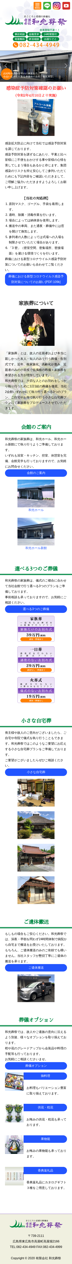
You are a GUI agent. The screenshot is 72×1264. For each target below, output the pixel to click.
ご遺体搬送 (36, 967)
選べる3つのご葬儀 (36, 609)
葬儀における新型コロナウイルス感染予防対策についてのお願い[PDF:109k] (36, 279)
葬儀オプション (36, 1065)
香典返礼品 (45, 1170)
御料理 (45, 1075)
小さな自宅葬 (36, 772)
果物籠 (45, 1139)
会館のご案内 (36, 472)
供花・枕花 (45, 1107)
